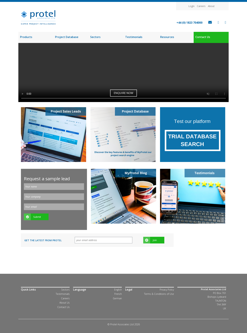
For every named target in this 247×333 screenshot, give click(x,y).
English (118, 289)
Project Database (66, 37)
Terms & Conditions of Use (159, 294)
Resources (167, 37)
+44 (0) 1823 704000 (189, 22)
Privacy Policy (167, 289)
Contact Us (202, 37)
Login (191, 6)
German (117, 298)
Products (26, 37)
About (211, 6)
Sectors (95, 37)
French (118, 294)
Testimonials (133, 37)
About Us (64, 302)
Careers (201, 6)
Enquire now (123, 93)
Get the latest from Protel (43, 240)
